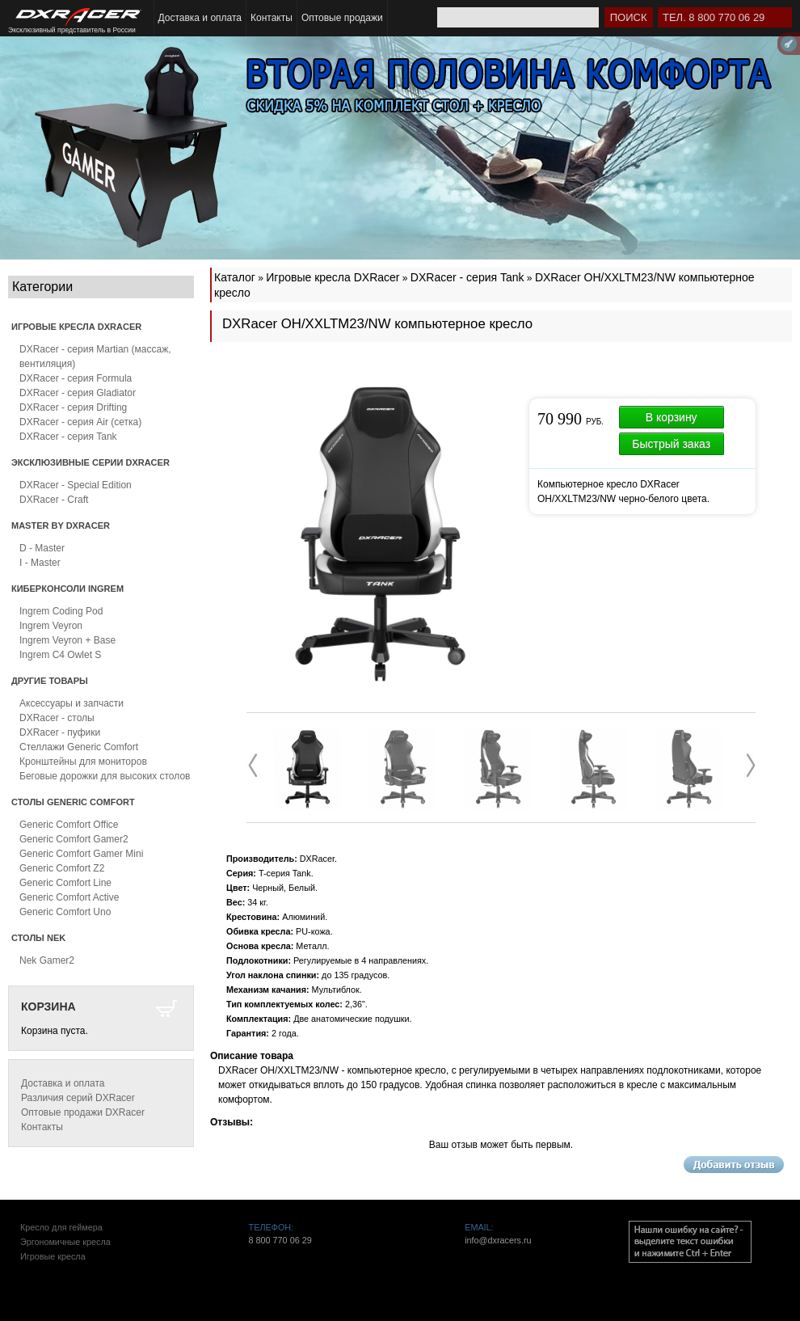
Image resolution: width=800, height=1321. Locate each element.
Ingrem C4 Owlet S (60, 654)
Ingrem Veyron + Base (67, 640)
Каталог (234, 277)
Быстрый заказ (671, 443)
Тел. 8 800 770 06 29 (713, 17)
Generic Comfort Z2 (61, 868)
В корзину (671, 417)
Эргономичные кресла (65, 1242)
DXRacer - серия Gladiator (77, 393)
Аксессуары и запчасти (71, 703)
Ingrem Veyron (50, 625)
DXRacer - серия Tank (68, 436)
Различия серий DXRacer (78, 1098)
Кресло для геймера (61, 1227)
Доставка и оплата (200, 17)
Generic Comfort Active (69, 897)
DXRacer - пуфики (59, 732)
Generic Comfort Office (68, 824)
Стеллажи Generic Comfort (78, 747)
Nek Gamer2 (46, 960)
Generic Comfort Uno (65, 912)
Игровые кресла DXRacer (332, 277)
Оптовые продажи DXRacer (83, 1112)
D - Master (42, 548)
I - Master (40, 562)
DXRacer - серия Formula (75, 378)
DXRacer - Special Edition (75, 485)
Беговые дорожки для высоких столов (104, 776)
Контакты (272, 17)
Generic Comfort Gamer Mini (81, 853)
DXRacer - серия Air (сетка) (80, 422)
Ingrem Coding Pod (61, 611)
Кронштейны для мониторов (83, 761)
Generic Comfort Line (65, 882)
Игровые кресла (53, 1256)
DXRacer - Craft (53, 499)
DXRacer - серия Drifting (73, 407)
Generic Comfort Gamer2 (73, 839)
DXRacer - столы (57, 718)
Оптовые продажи (342, 17)
